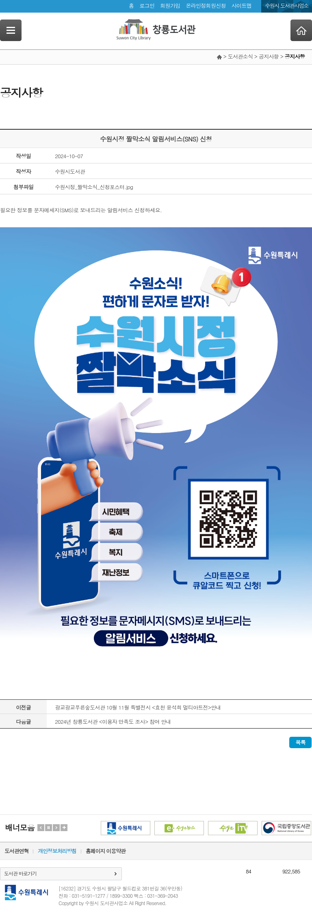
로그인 (146, 5)
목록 (300, 742)
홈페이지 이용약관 (106, 851)
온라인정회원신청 (205, 5)
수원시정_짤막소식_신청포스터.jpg (94, 187)
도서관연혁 (16, 851)
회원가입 (170, 5)
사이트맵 (241, 5)
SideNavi (11, 30)
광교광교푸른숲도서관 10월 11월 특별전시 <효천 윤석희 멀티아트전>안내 (138, 707)
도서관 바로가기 (20, 873)
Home (301, 30)
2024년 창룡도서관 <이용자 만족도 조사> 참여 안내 (113, 721)
